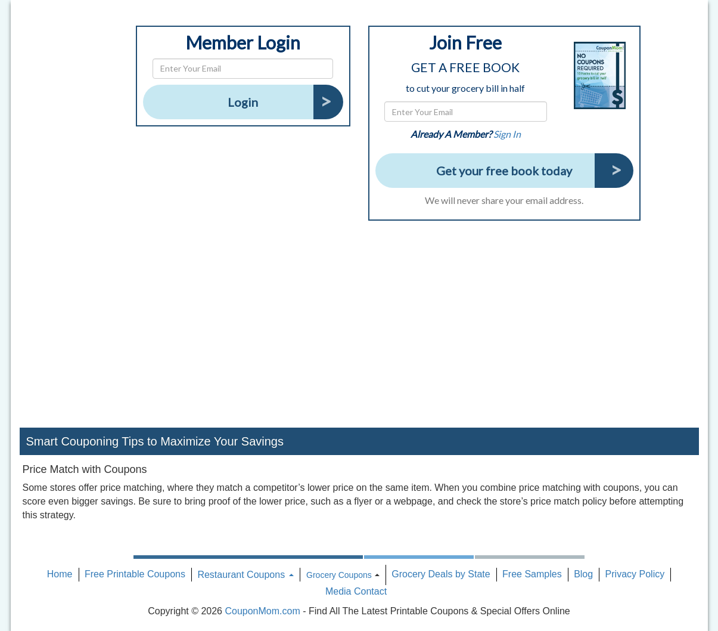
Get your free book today (504, 170)
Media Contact (356, 591)
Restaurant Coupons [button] (245, 575)
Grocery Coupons (339, 575)
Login (243, 102)
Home (60, 574)
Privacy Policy (635, 574)
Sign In (507, 134)
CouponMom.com (262, 611)
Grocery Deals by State (440, 574)
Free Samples (532, 574)
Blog (583, 574)
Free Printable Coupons (135, 574)
